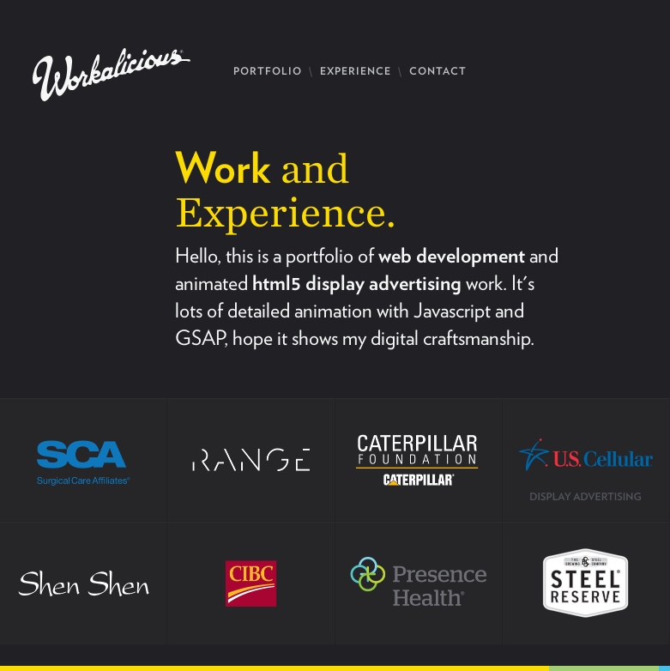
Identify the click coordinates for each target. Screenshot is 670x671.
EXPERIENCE (355, 70)
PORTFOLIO (267, 70)
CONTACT (438, 70)
